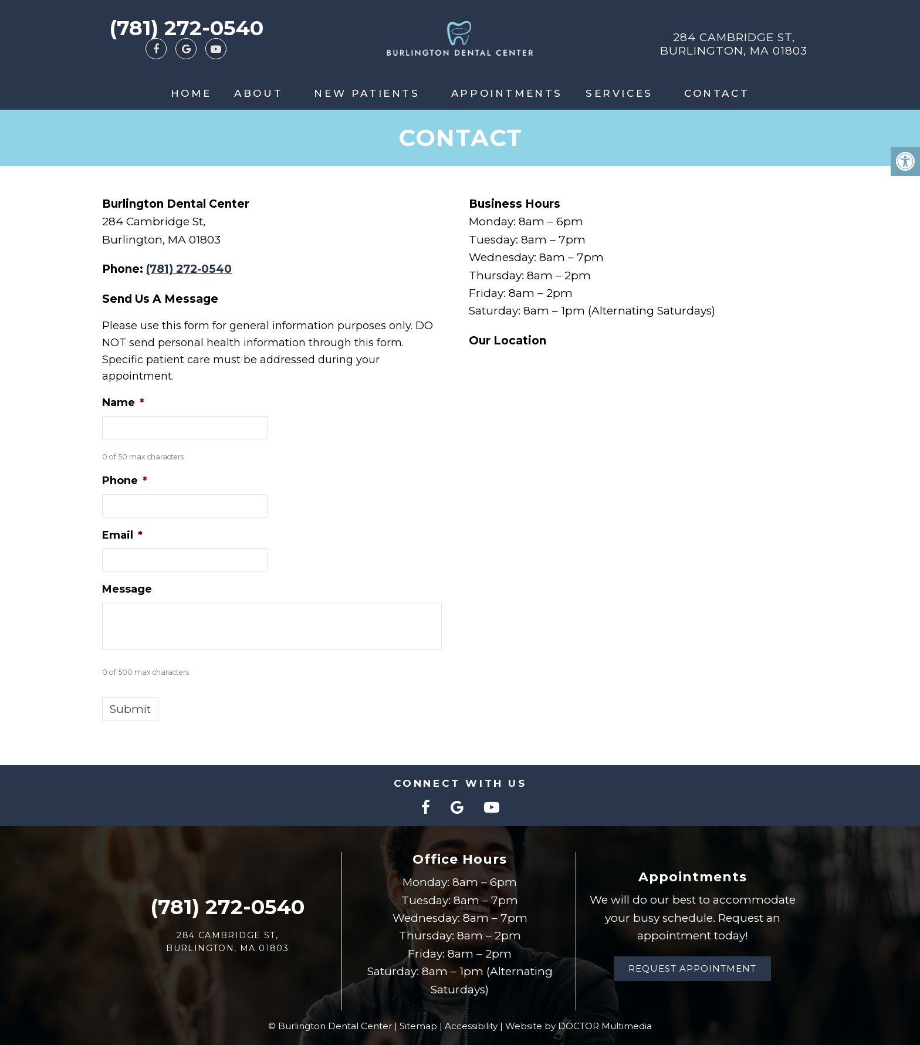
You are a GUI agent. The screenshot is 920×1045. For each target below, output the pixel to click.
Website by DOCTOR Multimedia (578, 1026)
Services (619, 93)
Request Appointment (692, 968)
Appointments (507, 93)
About (258, 93)
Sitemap (418, 1026)
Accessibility (471, 1026)
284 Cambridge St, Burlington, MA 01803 (733, 44)
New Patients (367, 93)
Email (122, 535)
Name (123, 402)
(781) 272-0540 (186, 27)
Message (127, 589)
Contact (716, 93)
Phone (124, 480)
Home (191, 93)
